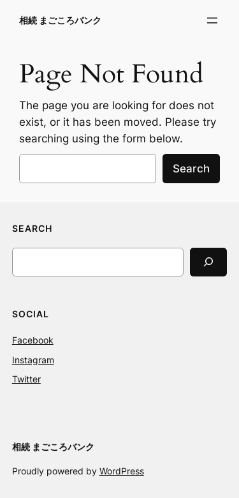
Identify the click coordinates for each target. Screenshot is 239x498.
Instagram (33, 359)
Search (191, 168)
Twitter (26, 379)
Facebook (33, 340)
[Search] (208, 262)
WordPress (121, 470)
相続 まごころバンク (60, 20)
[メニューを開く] (212, 20)
